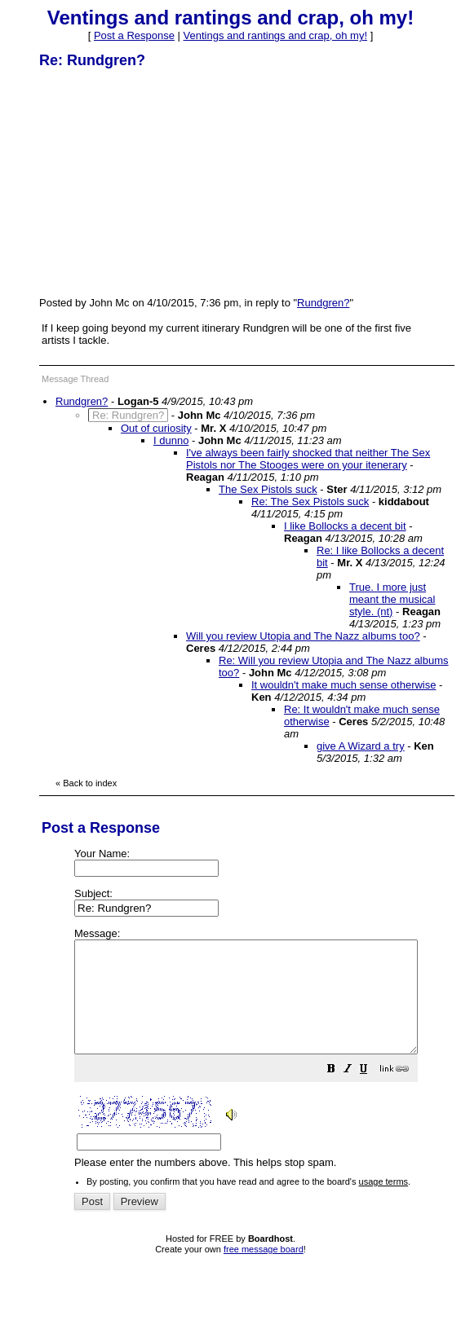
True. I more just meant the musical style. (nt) (392, 599)
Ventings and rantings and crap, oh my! (275, 35)
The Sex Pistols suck (268, 489)
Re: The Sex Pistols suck (310, 501)
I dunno (170, 440)
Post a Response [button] (134, 35)
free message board (264, 1271)
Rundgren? (323, 303)
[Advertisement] (161, 182)
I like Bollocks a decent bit (345, 526)
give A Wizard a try (361, 746)
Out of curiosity (156, 428)
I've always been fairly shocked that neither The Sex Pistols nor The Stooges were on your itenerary (308, 459)
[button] (372, 1093)
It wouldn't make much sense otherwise (343, 685)
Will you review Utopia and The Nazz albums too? (303, 636)
